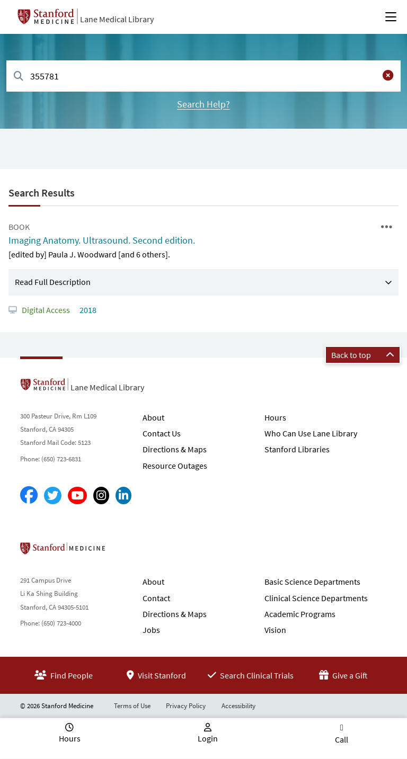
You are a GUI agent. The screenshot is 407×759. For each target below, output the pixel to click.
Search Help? (203, 104)
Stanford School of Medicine (123, 551)
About (153, 417)
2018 (87, 310)
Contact (156, 598)
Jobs (151, 629)
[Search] (18, 76)
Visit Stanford (156, 675)
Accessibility (238, 705)
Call (341, 739)
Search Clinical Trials (251, 675)
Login (208, 738)
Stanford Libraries (297, 449)
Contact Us (162, 433)
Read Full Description (53, 281)
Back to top (362, 355)
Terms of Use (132, 705)
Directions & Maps (175, 449)
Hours (275, 417)
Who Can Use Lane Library (310, 433)
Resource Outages (175, 465)
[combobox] (203, 76)
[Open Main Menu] (391, 17)
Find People (63, 675)
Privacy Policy (186, 705)
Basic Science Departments (312, 581)
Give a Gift (343, 675)
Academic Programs (299, 614)
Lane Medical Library (117, 19)
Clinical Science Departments (316, 598)
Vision (275, 629)
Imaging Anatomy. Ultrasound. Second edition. (101, 240)
